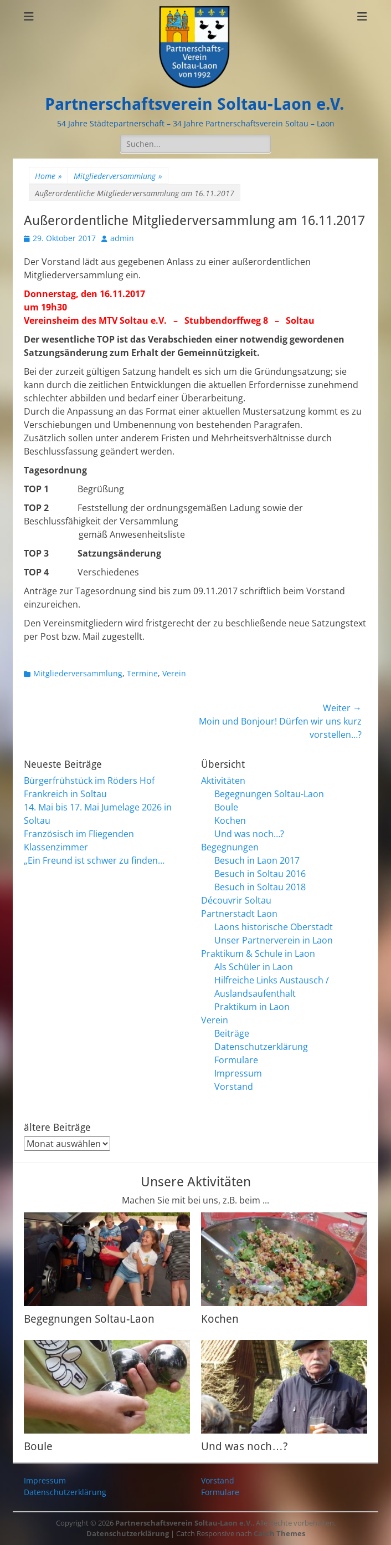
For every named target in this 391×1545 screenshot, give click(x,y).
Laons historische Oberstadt (273, 927)
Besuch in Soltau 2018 (260, 887)
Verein (174, 673)
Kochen (230, 820)
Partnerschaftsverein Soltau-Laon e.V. (194, 104)
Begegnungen (230, 847)
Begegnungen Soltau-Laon (269, 794)
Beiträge (231, 1033)
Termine (142, 673)
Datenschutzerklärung (261, 1047)
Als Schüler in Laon (253, 967)
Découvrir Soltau (236, 900)
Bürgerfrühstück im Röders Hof (89, 780)
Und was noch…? (249, 834)
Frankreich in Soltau (65, 794)
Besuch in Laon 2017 (257, 860)
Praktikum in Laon (252, 1007)
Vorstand (233, 1086)
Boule (226, 807)
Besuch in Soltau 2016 (260, 874)
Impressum (238, 1073)
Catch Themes (279, 1533)
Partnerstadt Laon (239, 913)
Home (48, 176)
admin (122, 238)
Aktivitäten (223, 780)
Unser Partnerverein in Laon (273, 940)
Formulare (236, 1060)
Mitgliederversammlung (118, 176)
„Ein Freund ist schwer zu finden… (94, 860)
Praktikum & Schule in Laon (258, 953)
